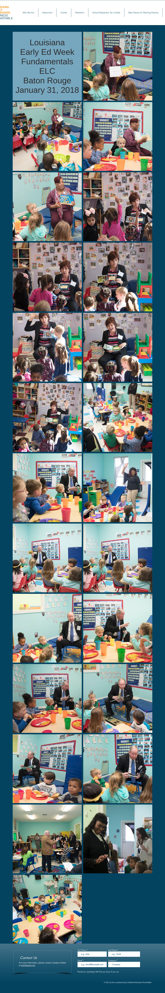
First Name (82, 950)
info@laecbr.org (28, 965)
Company (112, 960)
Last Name (112, 950)
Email (80, 960)
